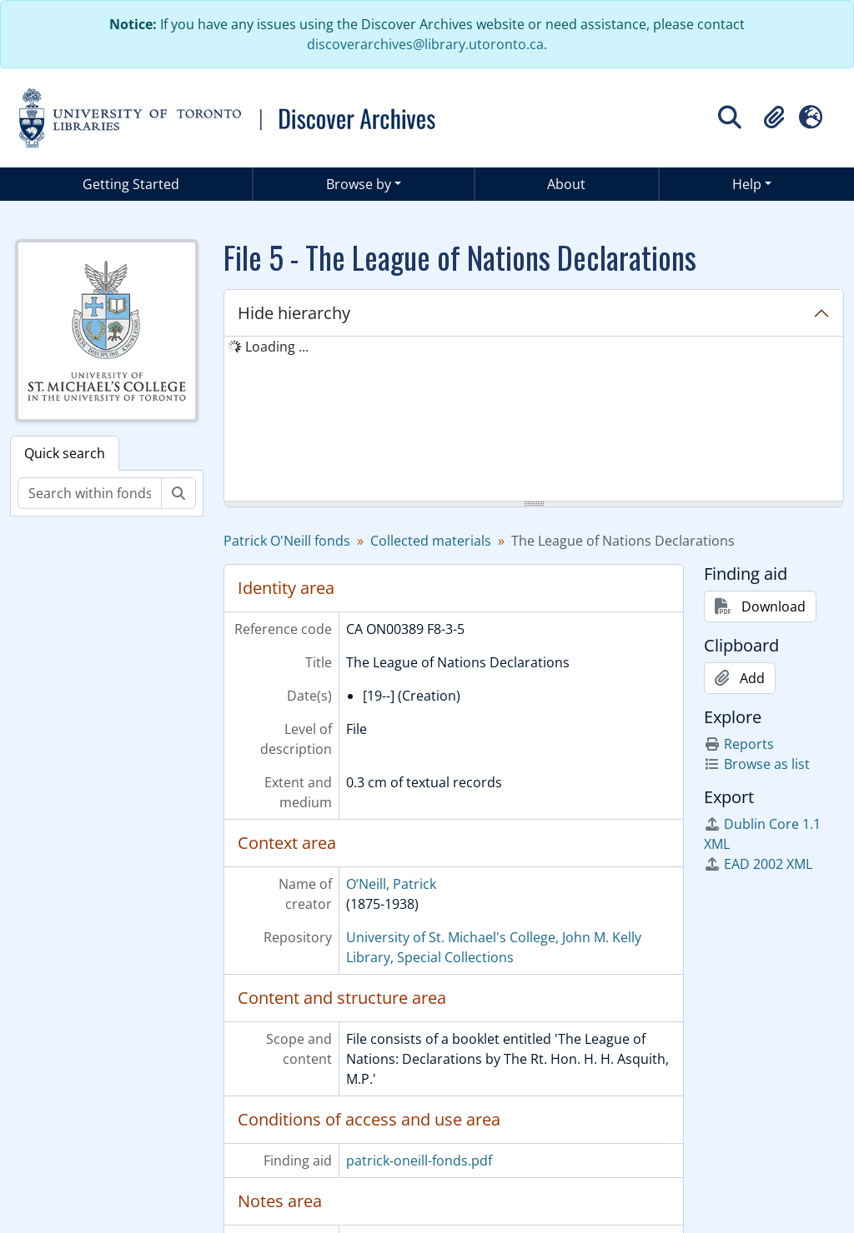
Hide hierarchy (294, 313)
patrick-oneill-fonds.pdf (419, 1160)
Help (746, 184)
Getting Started (131, 184)
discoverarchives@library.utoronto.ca (425, 44)
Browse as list (757, 764)
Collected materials (430, 541)
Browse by (358, 184)
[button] (774, 117)
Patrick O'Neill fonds (287, 541)
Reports (739, 744)
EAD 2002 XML (758, 864)
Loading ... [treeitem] (277, 346)
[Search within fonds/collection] (90, 493)
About (566, 184)
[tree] (533, 420)
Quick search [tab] (64, 453)
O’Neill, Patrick (391, 884)
